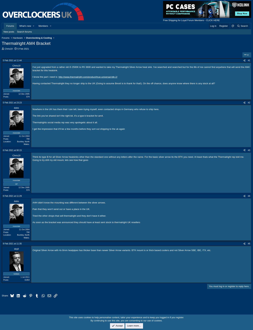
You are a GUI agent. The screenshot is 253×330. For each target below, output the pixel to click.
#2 (249, 102)
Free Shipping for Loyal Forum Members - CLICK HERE (191, 20)
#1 (249, 60)
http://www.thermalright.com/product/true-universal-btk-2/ (88, 77)
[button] (33, 26)
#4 (249, 196)
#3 (249, 150)
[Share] (244, 61)
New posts (9, 31)
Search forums (24, 31)
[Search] (242, 26)
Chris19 (9, 48)
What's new (25, 26)
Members (43, 26)
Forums (10, 26)
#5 (249, 243)
